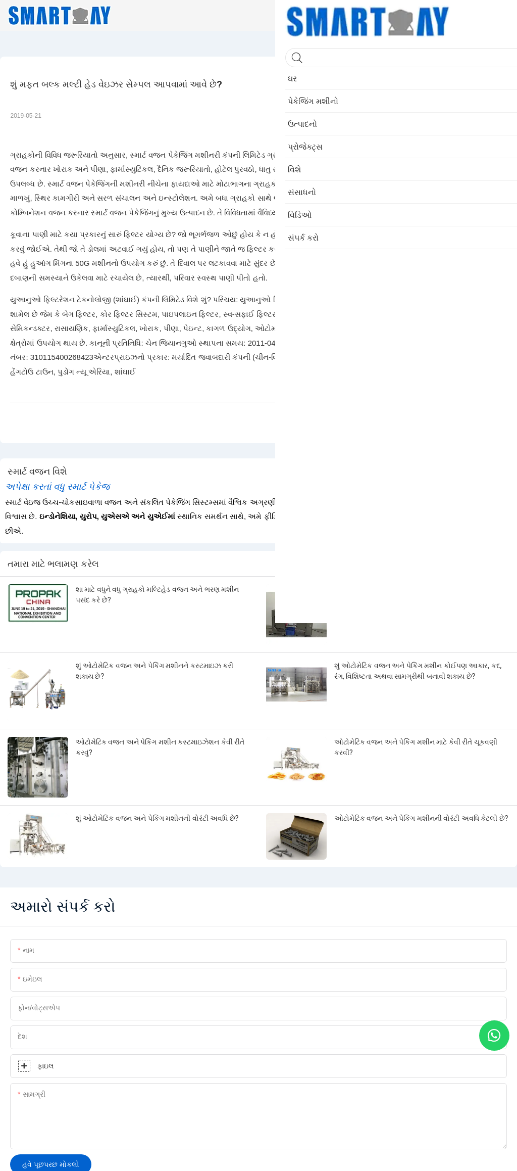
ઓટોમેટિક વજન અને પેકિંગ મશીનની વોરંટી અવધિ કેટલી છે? (421, 818)
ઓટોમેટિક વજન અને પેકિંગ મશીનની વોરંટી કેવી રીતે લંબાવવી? (409, 594)
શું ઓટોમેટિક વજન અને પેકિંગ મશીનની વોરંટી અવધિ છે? (157, 818)
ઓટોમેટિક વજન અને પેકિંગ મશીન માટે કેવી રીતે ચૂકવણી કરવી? (415, 747)
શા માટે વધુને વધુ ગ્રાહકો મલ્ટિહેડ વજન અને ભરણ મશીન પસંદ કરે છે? (157, 594)
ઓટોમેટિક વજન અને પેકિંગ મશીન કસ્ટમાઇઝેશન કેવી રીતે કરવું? (160, 747)
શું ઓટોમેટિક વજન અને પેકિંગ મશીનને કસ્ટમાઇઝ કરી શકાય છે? (154, 671)
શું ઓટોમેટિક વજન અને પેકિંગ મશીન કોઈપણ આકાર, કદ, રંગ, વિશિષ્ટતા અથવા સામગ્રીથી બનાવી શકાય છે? (417, 671)
